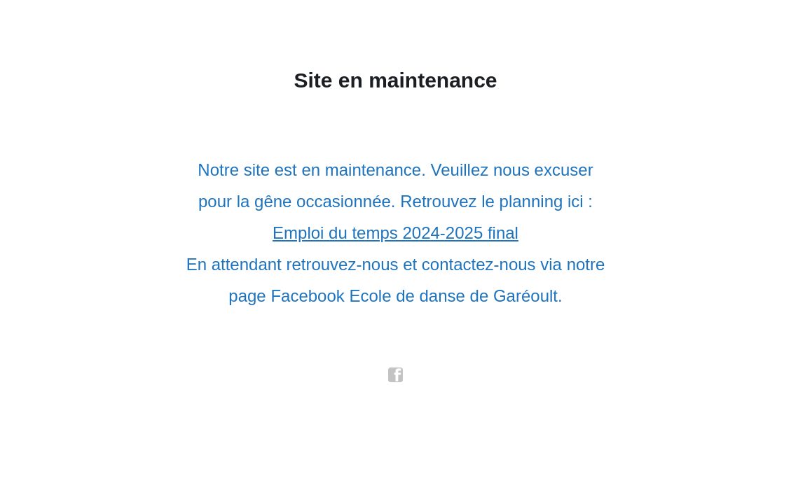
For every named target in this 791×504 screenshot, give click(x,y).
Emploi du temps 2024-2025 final (395, 232)
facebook (396, 375)
